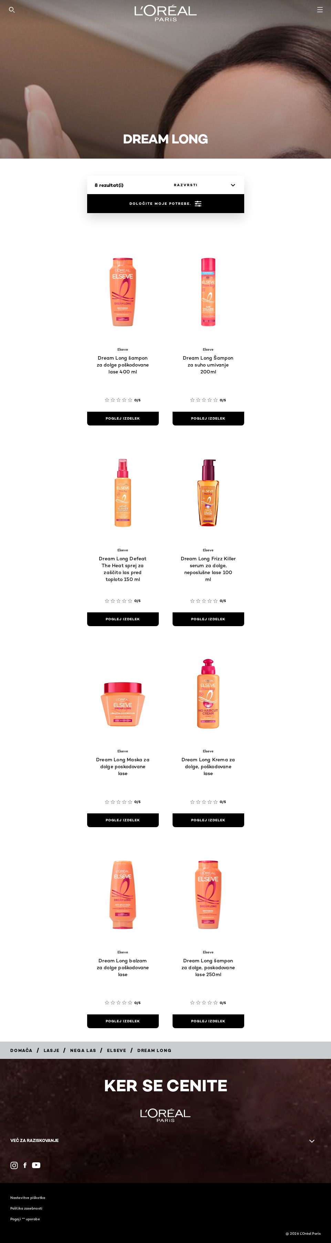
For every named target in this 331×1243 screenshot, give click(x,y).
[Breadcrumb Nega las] (83, 1050)
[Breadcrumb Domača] (21, 1050)
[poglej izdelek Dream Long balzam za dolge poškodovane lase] (123, 1021)
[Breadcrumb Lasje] (52, 1050)
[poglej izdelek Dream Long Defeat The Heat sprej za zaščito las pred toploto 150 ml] (123, 619)
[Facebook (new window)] (25, 1165)
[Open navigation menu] (320, 9)
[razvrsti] (203, 185)
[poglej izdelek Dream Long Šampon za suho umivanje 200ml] (208, 418)
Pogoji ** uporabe (25, 1219)
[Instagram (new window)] (14, 1165)
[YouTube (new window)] (36, 1165)
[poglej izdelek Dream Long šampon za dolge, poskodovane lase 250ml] (208, 1021)
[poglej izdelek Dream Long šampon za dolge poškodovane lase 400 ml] (123, 418)
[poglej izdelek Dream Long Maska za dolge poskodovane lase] (123, 820)
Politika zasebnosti (26, 1208)
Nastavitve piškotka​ (27, 1197)
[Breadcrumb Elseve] (116, 1050)
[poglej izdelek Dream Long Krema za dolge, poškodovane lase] (208, 820)
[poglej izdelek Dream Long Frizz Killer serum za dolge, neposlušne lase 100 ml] (208, 619)
